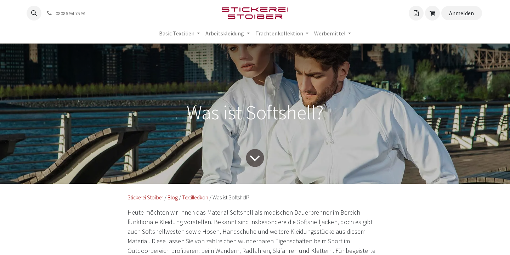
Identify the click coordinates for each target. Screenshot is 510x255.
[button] (34, 13)
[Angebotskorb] (416, 13)
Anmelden (461, 13)
